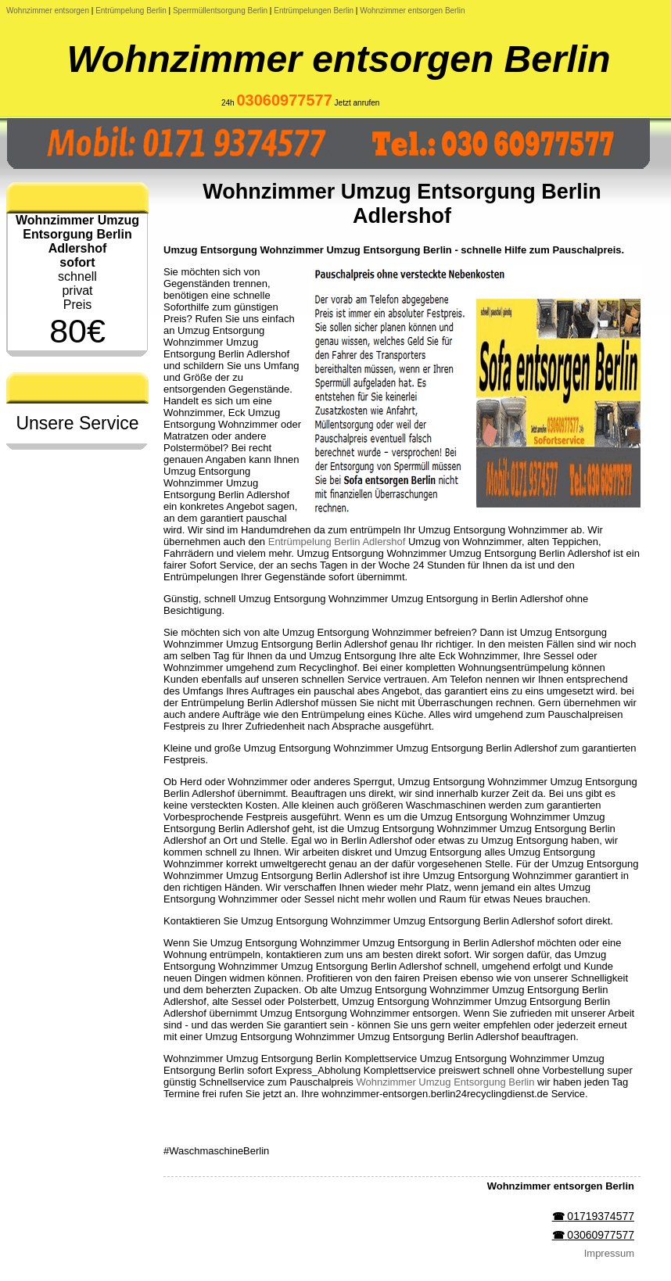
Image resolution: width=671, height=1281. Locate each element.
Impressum (609, 1253)
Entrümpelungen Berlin (313, 10)
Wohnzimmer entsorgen (47, 10)
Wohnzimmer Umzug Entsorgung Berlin (445, 1082)
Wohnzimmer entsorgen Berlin (412, 10)
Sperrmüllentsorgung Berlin (220, 10)
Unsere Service (77, 423)
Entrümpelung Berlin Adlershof (337, 541)
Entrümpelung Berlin (131, 10)
